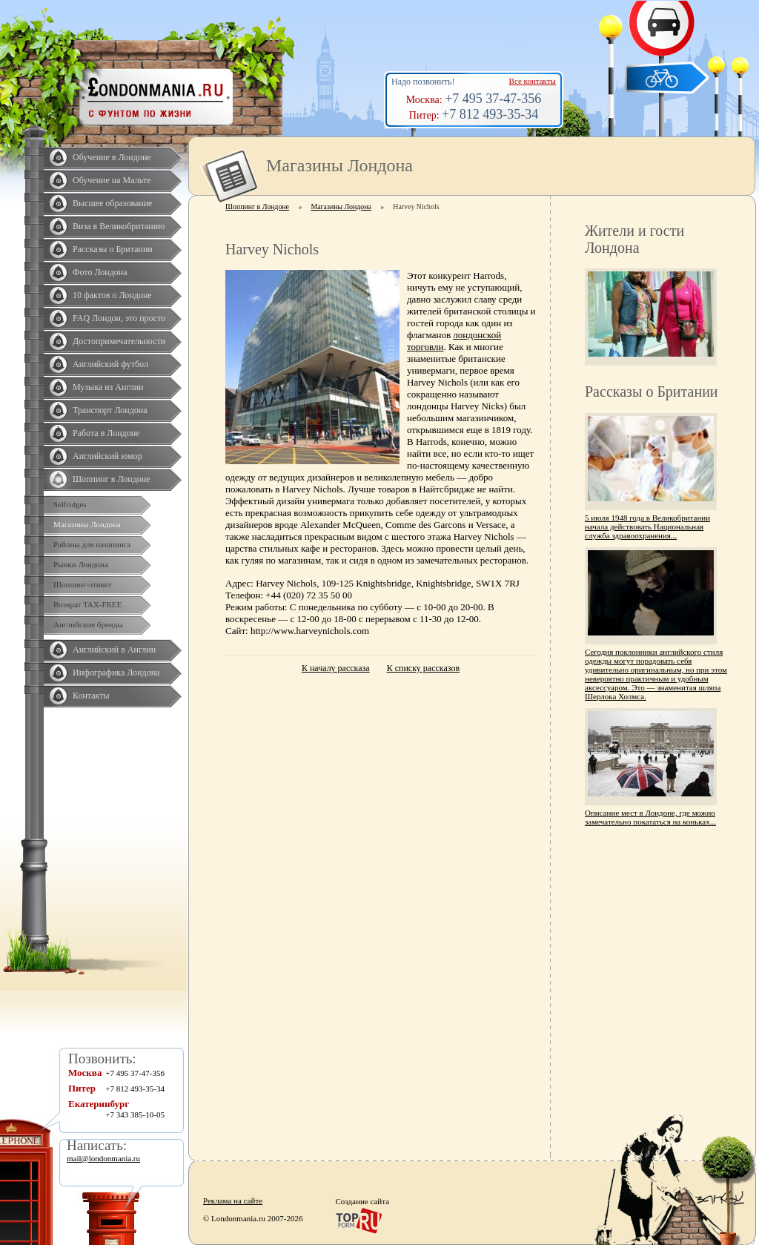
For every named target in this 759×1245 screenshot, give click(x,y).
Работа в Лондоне (106, 433)
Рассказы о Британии (113, 249)
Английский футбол (110, 364)
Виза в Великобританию (119, 226)
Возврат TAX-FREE (87, 604)
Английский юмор (107, 456)
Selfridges (70, 504)
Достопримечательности (119, 341)
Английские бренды (88, 624)
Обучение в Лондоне (112, 157)
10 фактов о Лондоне (112, 295)
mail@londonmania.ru (103, 1158)
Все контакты (532, 80)
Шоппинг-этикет (82, 584)
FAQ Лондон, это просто (119, 318)
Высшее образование (112, 203)
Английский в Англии (114, 649)
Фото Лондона (100, 272)
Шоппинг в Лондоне (111, 479)
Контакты (91, 695)
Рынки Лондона (80, 564)
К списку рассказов (423, 668)
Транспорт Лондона (110, 410)
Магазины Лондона (87, 524)
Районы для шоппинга (91, 544)
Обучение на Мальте (111, 180)
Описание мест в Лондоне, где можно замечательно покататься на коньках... (650, 817)
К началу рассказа (336, 668)
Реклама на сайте (232, 1200)
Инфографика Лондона (116, 672)
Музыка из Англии (108, 387)
